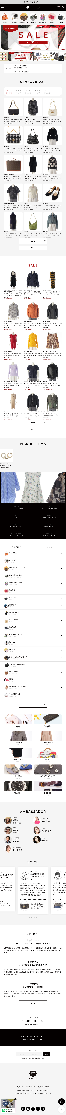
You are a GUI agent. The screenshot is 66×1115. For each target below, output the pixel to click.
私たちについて (43, 1087)
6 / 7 (9, 91)
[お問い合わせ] (61, 1101)
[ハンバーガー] (2, 7)
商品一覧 (20, 1087)
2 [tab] (31, 917)
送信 (46, 1054)
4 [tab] (36, 917)
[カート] (58, 7)
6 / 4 (28, 91)
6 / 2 (47, 91)
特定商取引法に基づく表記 (25, 1090)
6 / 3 (37, 91)
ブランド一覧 (30, 1087)
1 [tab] (29, 917)
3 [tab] (34, 917)
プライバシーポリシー (42, 1090)
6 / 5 (18, 91)
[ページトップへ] (61, 1109)
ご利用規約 (19, 1093)
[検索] (63, 7)
